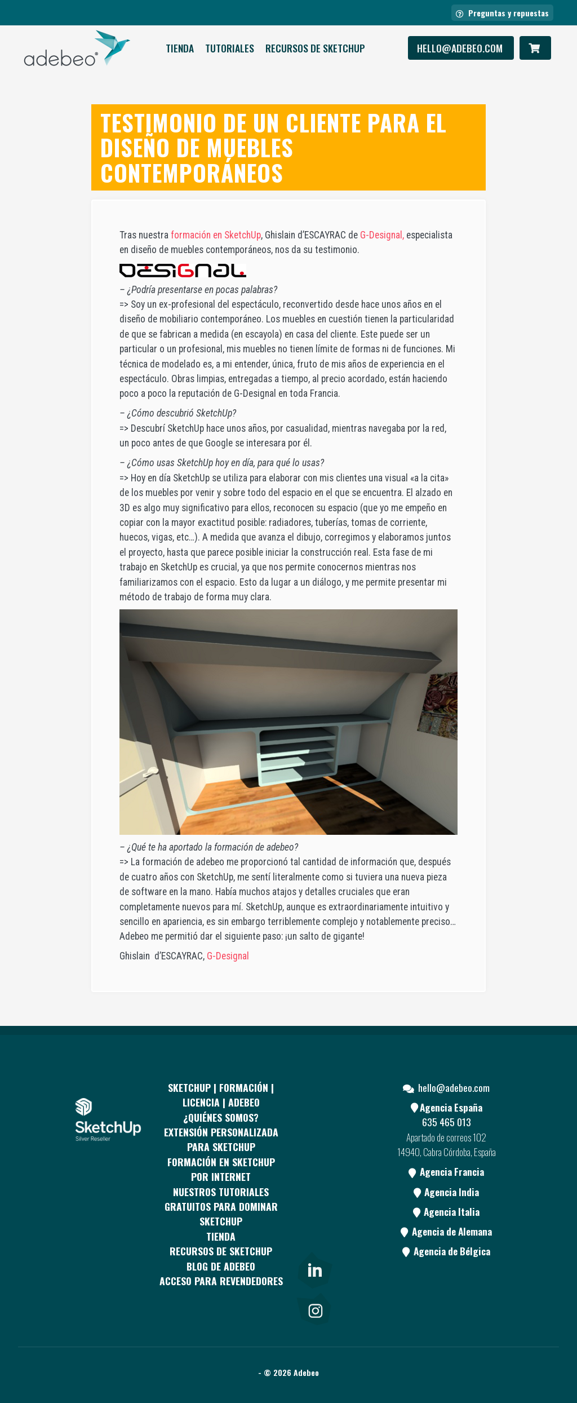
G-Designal (228, 956)
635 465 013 (446, 1121)
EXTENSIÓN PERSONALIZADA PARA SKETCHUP (221, 1139)
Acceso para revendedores (221, 1280)
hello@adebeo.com (461, 48)
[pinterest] (314, 1157)
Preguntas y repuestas (502, 13)
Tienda (180, 48)
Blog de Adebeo (221, 1266)
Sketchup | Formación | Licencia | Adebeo (221, 1094)
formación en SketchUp (216, 235)
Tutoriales (229, 48)
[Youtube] (314, 1200)
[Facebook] (314, 1115)
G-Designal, (381, 235)
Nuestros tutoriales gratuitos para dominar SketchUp (221, 1206)
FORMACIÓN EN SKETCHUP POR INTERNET (221, 1169)
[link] (314, 1268)
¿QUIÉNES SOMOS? (221, 1117)
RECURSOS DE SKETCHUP (315, 48)
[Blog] (314, 1242)
